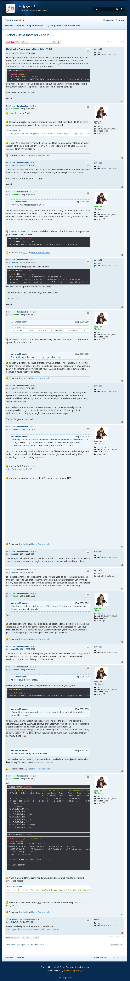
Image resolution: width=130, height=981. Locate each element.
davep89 (98, 49)
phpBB (55, 967)
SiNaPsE (98, 920)
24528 (103, 127)
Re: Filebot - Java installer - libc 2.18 (21, 106)
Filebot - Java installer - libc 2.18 (29, 35)
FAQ (25, 155)
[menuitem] (22, 20)
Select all (27, 70)
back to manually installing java (21, 729)
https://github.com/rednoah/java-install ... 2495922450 (32, 929)
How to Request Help (40, 155)
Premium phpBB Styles (74, 970)
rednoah (98, 121)
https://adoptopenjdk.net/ (19, 469)
